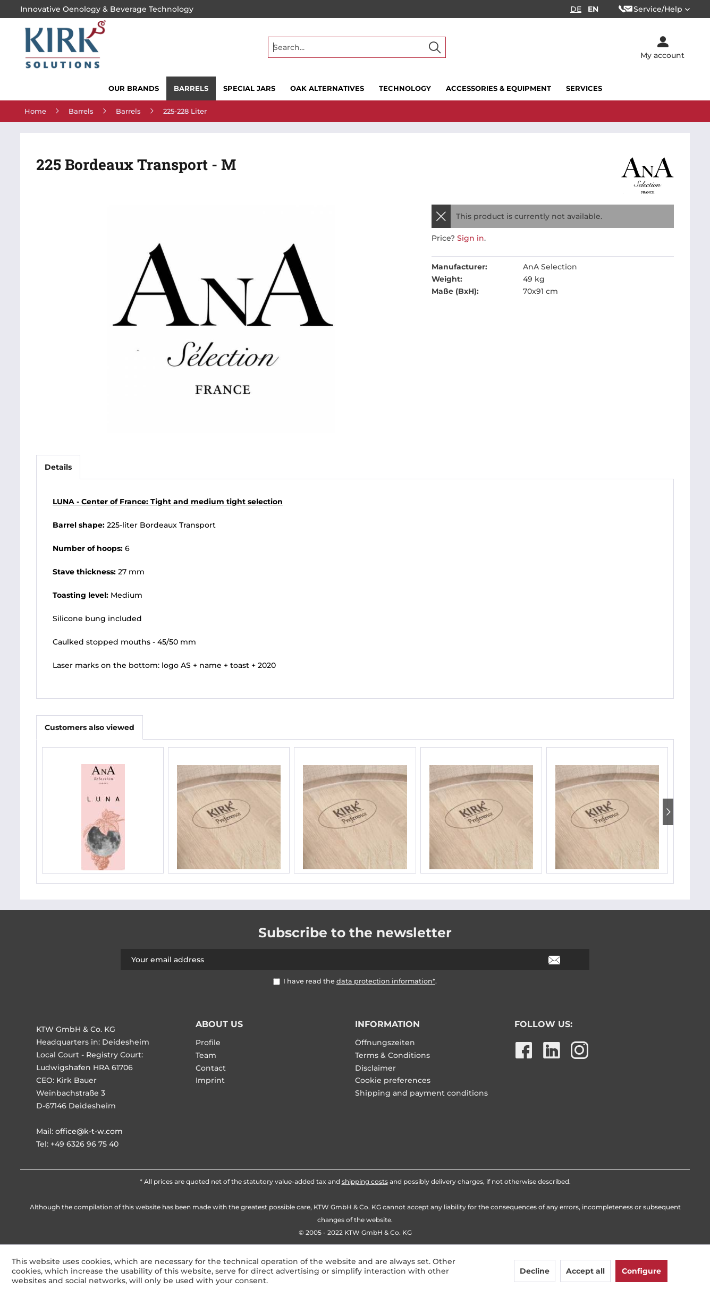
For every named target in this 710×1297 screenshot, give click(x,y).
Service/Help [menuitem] (650, 9)
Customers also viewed (89, 727)
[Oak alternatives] (327, 88)
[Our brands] (133, 88)
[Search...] (357, 47)
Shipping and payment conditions (421, 1093)
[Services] (584, 88)
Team (206, 1055)
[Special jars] (249, 88)
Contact (211, 1068)
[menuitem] (357, 47)
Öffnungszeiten (385, 1042)
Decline (535, 1271)
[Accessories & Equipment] (498, 88)
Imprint (210, 1080)
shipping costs (365, 1181)
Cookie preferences (392, 1080)
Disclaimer (375, 1068)
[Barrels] (191, 88)
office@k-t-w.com (89, 1131)
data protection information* (385, 981)
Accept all (585, 1271)
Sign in (470, 238)
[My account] (662, 47)
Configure (641, 1271)
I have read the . (360, 981)
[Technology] (404, 88)
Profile (208, 1042)
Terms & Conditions (392, 1055)
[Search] (435, 47)
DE (575, 9)
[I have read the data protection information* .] (276, 981)
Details (58, 467)
